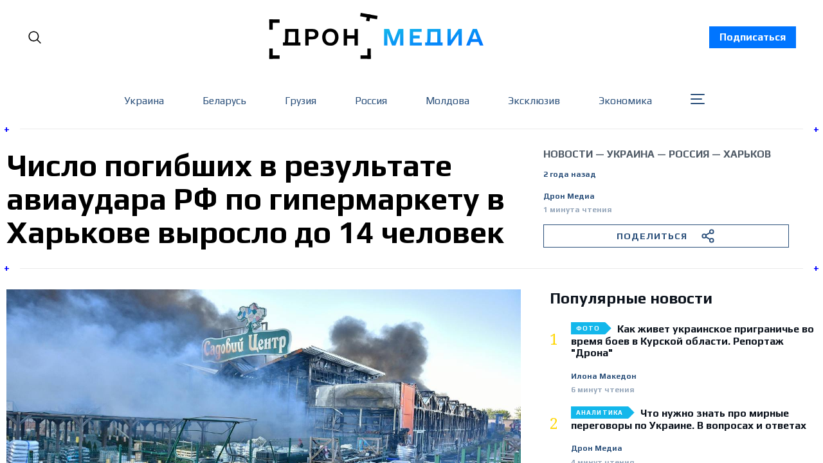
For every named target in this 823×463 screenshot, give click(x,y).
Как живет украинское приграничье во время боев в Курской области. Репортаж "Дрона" (692, 341)
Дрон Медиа (569, 196)
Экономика (625, 101)
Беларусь (224, 101)
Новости (568, 154)
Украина (144, 101)
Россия (371, 101)
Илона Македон (604, 376)
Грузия (300, 101)
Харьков (747, 154)
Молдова (447, 101)
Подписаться (752, 37)
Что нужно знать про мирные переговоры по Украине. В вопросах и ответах (688, 419)
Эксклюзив (534, 101)
